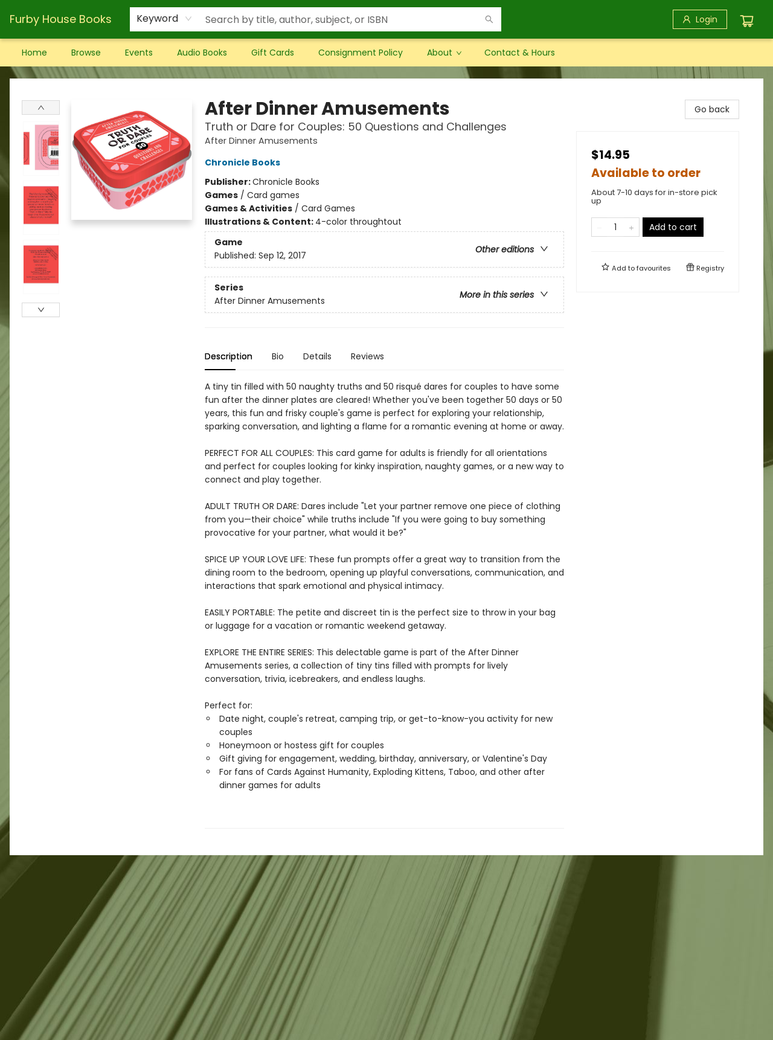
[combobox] (164, 18)
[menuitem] (34, 52)
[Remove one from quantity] (599, 227)
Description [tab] (228, 356)
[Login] (700, 19)
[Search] (489, 19)
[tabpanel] (384, 604)
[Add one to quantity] (631, 227)
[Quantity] (615, 227)
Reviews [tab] (367, 356)
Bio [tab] (278, 356)
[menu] (386, 52)
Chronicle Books (244, 162)
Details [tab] (317, 356)
